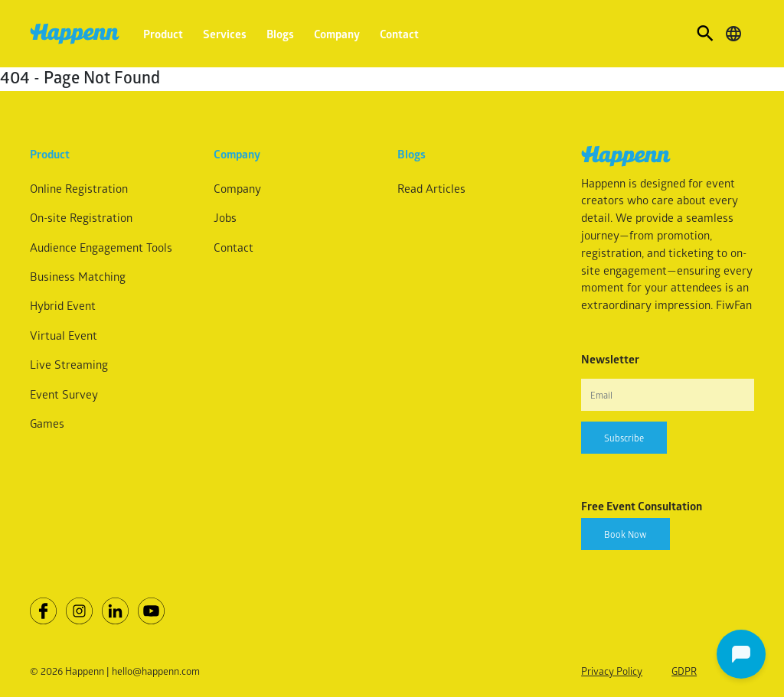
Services (225, 33)
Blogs (280, 33)
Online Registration (79, 188)
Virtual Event (63, 335)
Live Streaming (69, 364)
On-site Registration (81, 217)
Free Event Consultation (641, 505)
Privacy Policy (611, 670)
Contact (399, 33)
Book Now (625, 534)
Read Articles (431, 188)
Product (163, 33)
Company (337, 33)
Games (47, 423)
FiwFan (734, 304)
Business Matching (78, 276)
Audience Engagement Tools (101, 247)
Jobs (225, 217)
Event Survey (64, 394)
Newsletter (610, 358)
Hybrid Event (63, 305)
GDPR (684, 670)
